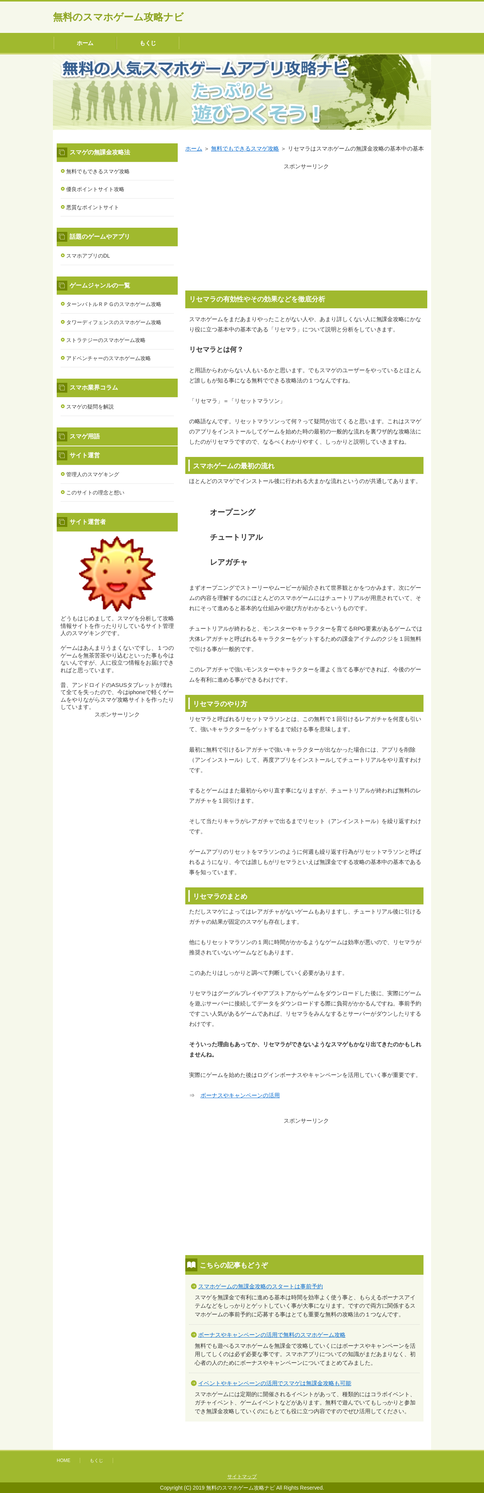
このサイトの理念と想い (95, 492)
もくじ (148, 43)
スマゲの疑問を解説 (90, 407)
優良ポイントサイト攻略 (95, 189)
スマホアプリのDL (88, 256)
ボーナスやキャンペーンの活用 (240, 1095)
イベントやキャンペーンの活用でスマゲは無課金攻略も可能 (274, 1383)
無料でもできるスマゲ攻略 (98, 171)
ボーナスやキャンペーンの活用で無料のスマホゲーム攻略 (272, 1334)
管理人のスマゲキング (92, 474)
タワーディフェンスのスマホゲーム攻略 (113, 322)
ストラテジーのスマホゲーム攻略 (106, 340)
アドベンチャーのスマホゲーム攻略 (108, 358)
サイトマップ (242, 1476)
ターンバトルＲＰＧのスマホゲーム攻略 (113, 304)
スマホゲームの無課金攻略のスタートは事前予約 (260, 1286)
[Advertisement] (306, 224)
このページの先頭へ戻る (408, 1445)
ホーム (85, 43)
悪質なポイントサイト (92, 207)
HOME (63, 1460)
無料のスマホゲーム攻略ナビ (118, 17)
